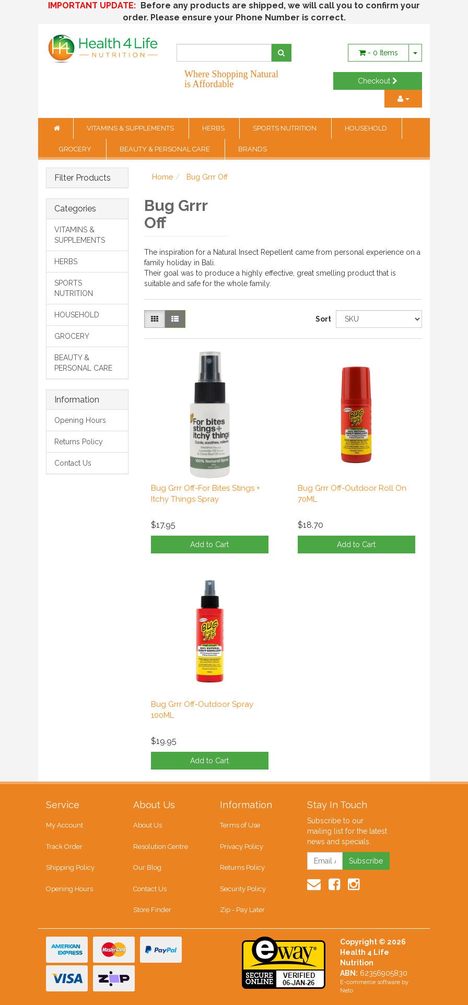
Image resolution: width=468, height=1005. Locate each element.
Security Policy (243, 889)
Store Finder (152, 910)
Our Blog (147, 867)
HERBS (214, 128)
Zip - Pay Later (242, 910)
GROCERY (76, 149)
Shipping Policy (70, 867)
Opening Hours (80, 420)
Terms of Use (240, 825)
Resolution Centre (160, 846)
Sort (321, 319)
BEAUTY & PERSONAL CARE (166, 149)
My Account (64, 825)
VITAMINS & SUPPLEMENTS (131, 128)
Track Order (64, 846)
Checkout (377, 81)
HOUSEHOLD (367, 128)
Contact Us (72, 463)
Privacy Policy (241, 846)
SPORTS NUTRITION (285, 128)
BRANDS (252, 149)
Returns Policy (78, 442)
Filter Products (82, 178)
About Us (147, 825)
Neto (346, 990)
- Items (378, 53)
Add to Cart (209, 544)
